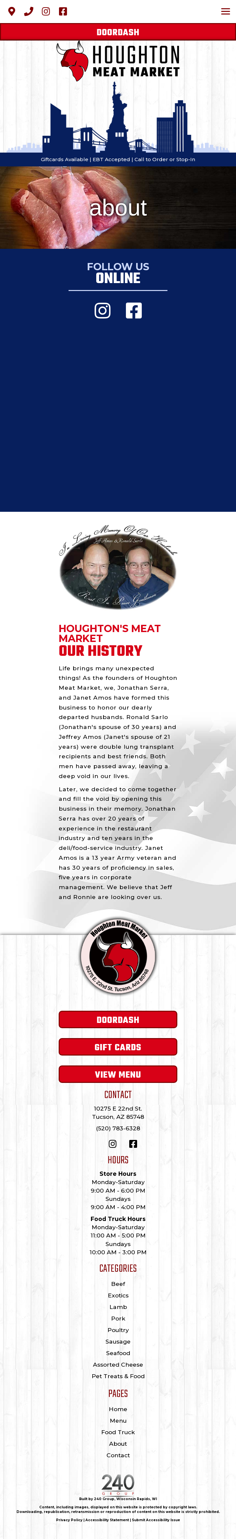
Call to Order (151, 159)
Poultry (118, 1329)
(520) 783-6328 (118, 1128)
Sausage (118, 1341)
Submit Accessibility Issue (156, 1520)
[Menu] (226, 11)
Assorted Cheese (118, 1364)
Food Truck (118, 1432)
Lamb (118, 1306)
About (118, 1443)
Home (118, 1409)
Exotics (118, 1295)
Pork (118, 1318)
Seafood (118, 1353)
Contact (118, 1455)
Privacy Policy (69, 1520)
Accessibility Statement (107, 1520)
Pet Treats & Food (118, 1376)
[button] (11, 11)
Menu (118, 1420)
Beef (118, 1283)
